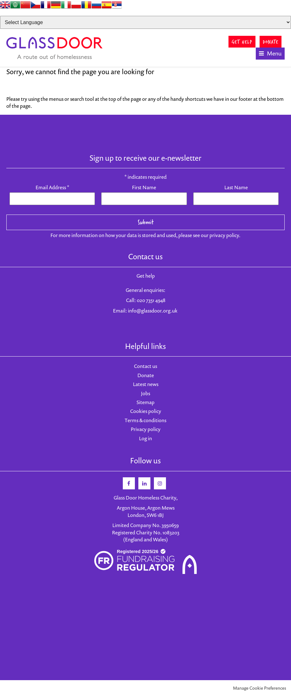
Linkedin (144, 483)
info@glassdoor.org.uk (152, 310)
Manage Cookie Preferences (259, 688)
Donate (145, 375)
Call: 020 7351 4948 (145, 300)
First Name (144, 187)
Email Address (52, 187)
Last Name (236, 187)
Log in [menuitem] (145, 438)
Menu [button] (274, 53)
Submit (146, 222)
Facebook (129, 483)
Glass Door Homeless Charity (54, 48)
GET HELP (242, 41)
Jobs (145, 393)
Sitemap (145, 402)
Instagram (160, 483)
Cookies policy (145, 411)
